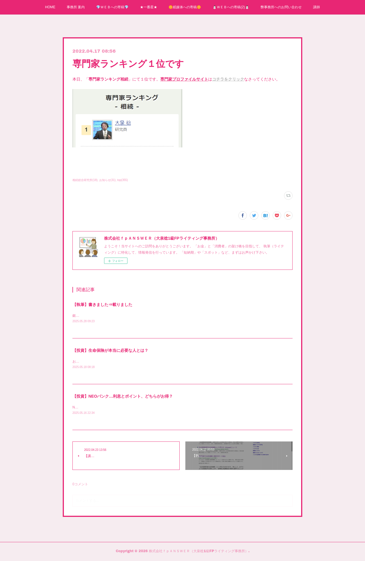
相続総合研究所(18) (85, 180)
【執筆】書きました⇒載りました (102, 304)
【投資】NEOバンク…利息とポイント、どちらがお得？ (122, 397)
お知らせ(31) (107, 180)
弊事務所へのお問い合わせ (281, 7)
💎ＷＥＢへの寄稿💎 (112, 7)
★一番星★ (148, 7)
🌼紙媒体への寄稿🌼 (185, 7)
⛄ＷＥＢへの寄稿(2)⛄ (230, 7)
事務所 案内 (76, 7)
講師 (316, 7)
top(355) (122, 180)
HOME (50, 7)
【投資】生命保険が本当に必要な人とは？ (110, 351)
